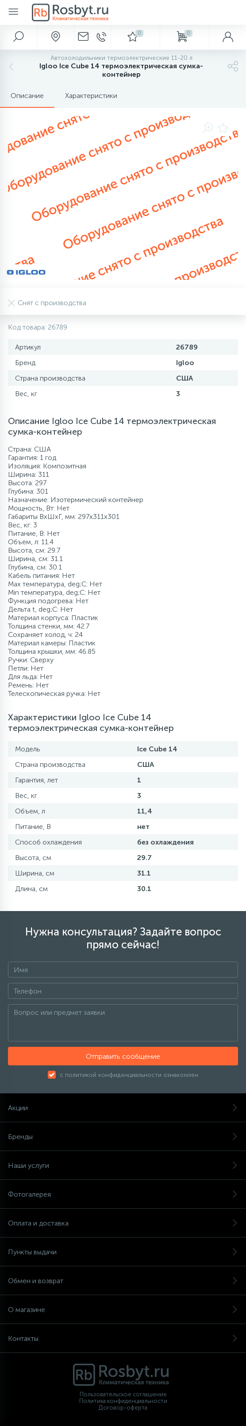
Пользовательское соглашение (123, 1394)
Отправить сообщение (123, 1056)
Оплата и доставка (123, 1223)
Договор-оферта (123, 1407)
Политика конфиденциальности (123, 1401)
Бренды (123, 1136)
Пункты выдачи (123, 1252)
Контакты (123, 1338)
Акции (123, 1108)
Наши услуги (123, 1165)
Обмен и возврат (123, 1281)
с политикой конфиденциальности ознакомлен (129, 1075)
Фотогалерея (123, 1194)
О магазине (123, 1309)
